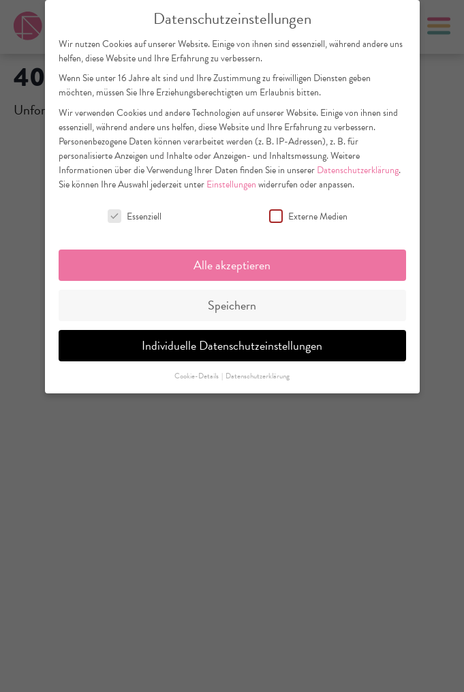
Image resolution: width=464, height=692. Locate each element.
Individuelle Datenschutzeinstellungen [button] (232, 345)
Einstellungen (231, 184)
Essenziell (134, 216)
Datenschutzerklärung (358, 170)
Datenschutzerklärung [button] (258, 376)
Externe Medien (308, 216)
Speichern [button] (232, 305)
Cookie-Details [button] (197, 376)
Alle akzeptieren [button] (232, 265)
